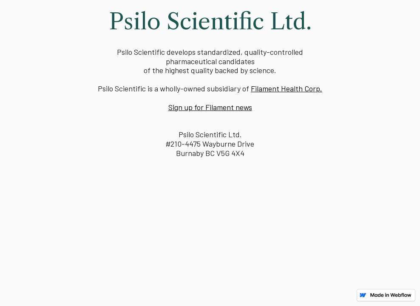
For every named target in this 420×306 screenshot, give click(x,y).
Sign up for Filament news (210, 107)
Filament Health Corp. (286, 88)
